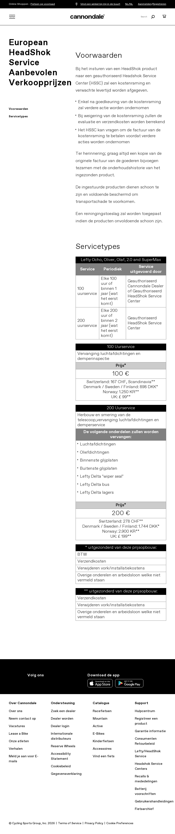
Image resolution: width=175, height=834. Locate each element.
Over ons (15, 711)
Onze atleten (19, 741)
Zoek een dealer (63, 711)
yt (57, 682)
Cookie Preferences (119, 823)
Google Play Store (129, 683)
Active (98, 726)
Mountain (100, 718)
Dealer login (60, 726)
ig (29, 682)
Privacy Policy (94, 823)
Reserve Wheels (63, 746)
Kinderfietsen (103, 741)
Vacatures (17, 726)
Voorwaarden (18, 109)
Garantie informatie (150, 731)
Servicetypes (18, 116)
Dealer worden (62, 718)
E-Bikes (98, 734)
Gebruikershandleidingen (154, 801)
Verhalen (16, 749)
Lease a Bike (18, 734)
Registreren (159, 4)
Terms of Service (69, 823)
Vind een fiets (104, 756)
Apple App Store (100, 683)
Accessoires (102, 749)
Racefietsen (102, 711)
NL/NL (129, 4)
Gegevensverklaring (66, 774)
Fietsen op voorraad (43, 4)
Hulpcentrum (145, 711)
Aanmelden (145, 4)
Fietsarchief (144, 809)
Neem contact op (22, 718)
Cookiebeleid (61, 766)
